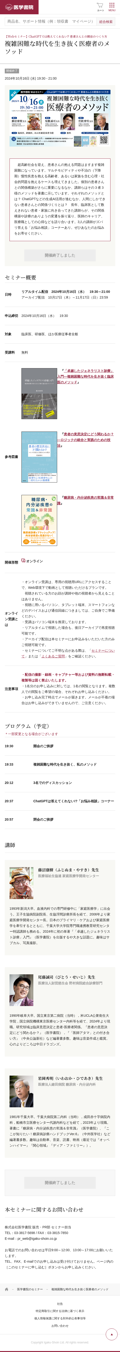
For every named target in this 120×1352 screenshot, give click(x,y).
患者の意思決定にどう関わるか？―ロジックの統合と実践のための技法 (85, 439)
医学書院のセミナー (30, 1289)
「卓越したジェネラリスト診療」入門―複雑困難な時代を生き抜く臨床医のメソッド (85, 376)
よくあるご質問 (53, 656)
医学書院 (19, 7)
